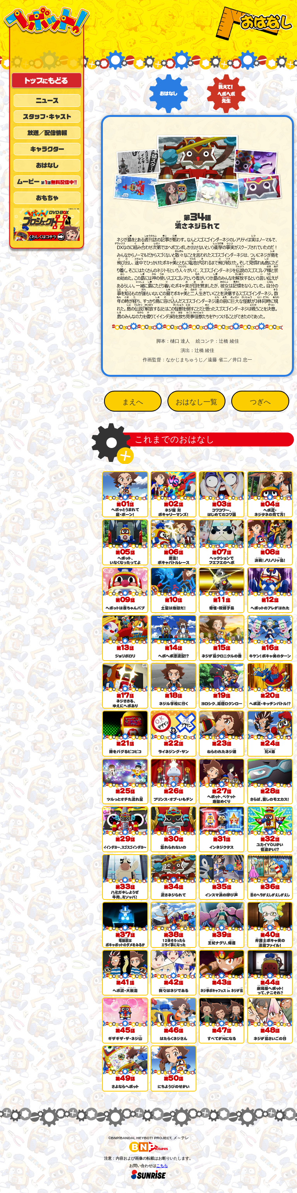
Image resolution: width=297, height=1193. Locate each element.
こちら (162, 1166)
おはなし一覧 (196, 402)
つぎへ (260, 402)
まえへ (132, 402)
